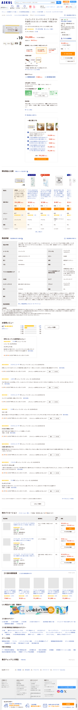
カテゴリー (4, 7)
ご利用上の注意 (34, 688)
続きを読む (30, 350)
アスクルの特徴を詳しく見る (68, 707)
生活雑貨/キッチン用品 (11, 11)
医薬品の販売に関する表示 (35, 697)
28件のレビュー (5, 328)
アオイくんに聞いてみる (66, 687)
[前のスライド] (2, 585)
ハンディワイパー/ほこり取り (69, 630)
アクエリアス (36, 670)
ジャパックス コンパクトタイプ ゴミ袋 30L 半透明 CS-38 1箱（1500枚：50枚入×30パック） (24, 555)
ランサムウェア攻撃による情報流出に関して (21, 694)
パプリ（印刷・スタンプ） (49, 687)
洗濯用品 (8, 634)
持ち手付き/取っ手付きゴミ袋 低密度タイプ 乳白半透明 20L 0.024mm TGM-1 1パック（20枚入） (59, 193)
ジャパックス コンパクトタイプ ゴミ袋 (54, 11)
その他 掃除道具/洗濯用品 (19, 634)
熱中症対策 (27, 670)
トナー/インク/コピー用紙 (26, 641)
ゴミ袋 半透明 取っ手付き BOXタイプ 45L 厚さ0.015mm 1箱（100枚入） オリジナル (37, 150)
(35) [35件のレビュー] (35, 215)
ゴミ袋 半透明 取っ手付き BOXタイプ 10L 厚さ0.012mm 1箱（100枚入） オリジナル (38, 139)
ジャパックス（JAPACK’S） (40, 15)
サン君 (14, 341)
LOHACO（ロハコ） (48, 682)
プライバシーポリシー (35, 685)
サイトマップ (33, 682)
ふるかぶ (13, 379)
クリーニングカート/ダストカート (54, 632)
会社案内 (18, 682)
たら (12, 409)
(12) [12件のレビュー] (21, 527)
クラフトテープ (46, 670)
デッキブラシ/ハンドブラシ (36, 632)
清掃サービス (31, 634)
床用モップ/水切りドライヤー (64, 634)
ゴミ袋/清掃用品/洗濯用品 (24, 11)
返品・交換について (6, 687)
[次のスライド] (57, 126)
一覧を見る (23, 659)
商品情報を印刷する (70, 15)
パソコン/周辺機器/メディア (41, 641)
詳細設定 (53, 2)
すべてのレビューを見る (68, 498)
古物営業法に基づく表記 (35, 691)
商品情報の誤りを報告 (16, 238)
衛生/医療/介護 (35, 643)
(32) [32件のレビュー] (48, 215)
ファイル (14, 641)
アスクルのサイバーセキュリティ (21, 691)
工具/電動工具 (32, 650)
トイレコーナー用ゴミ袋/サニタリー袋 (66, 621)
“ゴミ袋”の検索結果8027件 (25, 573)
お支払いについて (6, 685)
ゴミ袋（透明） (5, 621)
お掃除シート (40, 634)
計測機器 (51, 650)
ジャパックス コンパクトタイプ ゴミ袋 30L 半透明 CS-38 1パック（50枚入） (23, 539)
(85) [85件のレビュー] (41, 595)
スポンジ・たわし (50, 634)
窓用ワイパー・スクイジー (21, 632)
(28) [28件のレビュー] (22, 215)
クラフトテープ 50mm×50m (59, 670)
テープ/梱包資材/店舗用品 (8, 650)
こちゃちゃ (13, 462)
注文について (5, 682)
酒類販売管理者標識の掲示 (35, 694)
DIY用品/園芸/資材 (41, 652)
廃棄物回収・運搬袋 (9, 623)
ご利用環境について (35, 687)
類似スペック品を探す (21, 171)
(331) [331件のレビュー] (75, 215)
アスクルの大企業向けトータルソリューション (49, 695)
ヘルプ (74, 4)
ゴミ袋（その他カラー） (34, 621)
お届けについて (5, 683)
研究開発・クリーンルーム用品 (63, 650)
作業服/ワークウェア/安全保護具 (26, 652)
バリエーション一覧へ (24, 513)
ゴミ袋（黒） (24, 621)
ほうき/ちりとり (41, 630)
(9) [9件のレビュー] (61, 215)
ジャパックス (9, 15)
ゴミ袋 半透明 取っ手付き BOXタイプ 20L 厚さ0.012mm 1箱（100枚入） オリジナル (38, 143)
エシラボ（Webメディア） (49, 692)
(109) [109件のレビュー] (27, 595)
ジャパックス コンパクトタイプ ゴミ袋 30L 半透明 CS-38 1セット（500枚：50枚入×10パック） (24, 524)
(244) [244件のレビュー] (56, 595)
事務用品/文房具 (6, 641)
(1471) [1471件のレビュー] (12, 595)
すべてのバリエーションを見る (32, 69)
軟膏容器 (19, 670)
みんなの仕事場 (48, 689)
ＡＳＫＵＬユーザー (15, 364)
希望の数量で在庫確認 (66, 21)
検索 (58, 2)
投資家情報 (19, 683)
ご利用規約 (33, 683)
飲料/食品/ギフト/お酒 (23, 643)
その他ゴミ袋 (20, 623)
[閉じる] (76, 699)
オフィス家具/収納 (69, 641)
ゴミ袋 (33, 11)
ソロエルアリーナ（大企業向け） (49, 684)
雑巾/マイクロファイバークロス (15, 630)
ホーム (3, 11)
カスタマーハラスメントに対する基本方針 (21, 688)
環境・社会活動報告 (20, 685)
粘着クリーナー (8, 632)
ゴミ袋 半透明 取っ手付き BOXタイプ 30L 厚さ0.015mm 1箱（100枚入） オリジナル (37, 147)
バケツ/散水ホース (30, 630)
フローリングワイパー (53, 630)
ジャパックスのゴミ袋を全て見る (21, 15)
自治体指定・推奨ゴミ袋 (48, 621)
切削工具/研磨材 (42, 650)
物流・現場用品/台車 (21, 650)
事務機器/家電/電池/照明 (56, 641)
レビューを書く (48, 29)
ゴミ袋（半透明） (40, 11)
